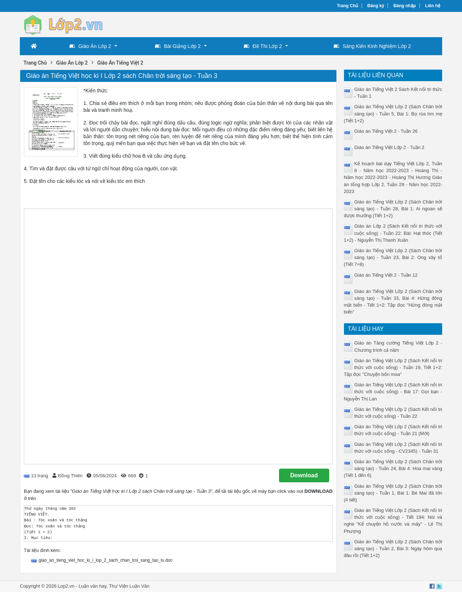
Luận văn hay (92, 586)
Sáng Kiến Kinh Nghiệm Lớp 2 (372, 46)
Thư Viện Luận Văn (129, 586)
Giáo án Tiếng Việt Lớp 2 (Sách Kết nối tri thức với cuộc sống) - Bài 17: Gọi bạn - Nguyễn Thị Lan (393, 391)
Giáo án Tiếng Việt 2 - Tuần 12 (386, 275)
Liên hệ (432, 5)
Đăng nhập (404, 5)
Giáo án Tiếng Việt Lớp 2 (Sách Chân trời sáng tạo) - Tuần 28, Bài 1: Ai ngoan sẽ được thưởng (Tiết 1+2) (393, 208)
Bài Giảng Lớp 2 (178, 46)
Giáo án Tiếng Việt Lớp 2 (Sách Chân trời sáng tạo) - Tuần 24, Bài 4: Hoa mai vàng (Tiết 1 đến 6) (393, 468)
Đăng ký (375, 5)
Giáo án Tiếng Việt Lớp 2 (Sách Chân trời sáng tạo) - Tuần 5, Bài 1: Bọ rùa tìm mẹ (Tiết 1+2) (393, 113)
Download (304, 475)
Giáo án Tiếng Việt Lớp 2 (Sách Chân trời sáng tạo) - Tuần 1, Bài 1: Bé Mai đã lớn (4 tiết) (393, 493)
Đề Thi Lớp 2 (263, 46)
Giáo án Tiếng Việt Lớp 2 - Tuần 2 (389, 147)
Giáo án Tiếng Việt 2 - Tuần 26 (386, 131)
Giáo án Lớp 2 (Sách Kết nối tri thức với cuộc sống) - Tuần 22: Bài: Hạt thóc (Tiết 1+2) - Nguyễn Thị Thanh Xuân (393, 232)
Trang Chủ (347, 5)
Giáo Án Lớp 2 (90, 46)
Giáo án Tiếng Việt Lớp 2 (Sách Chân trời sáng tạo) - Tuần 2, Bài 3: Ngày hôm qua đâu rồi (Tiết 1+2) (393, 548)
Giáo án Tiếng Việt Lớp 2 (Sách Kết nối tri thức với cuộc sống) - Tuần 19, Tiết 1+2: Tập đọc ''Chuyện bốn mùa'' (393, 367)
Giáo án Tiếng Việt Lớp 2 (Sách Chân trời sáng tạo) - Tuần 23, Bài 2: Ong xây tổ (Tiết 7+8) (393, 257)
